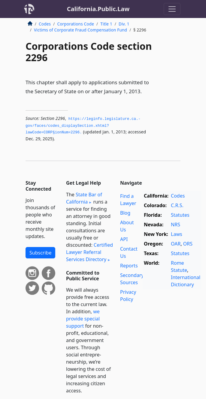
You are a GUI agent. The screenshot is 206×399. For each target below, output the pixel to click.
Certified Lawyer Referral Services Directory (89, 252)
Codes (45, 24)
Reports (129, 265)
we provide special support (83, 318)
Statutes (180, 215)
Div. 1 (124, 24)
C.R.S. (177, 205)
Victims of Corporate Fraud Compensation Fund (80, 30)
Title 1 (106, 24)
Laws (176, 234)
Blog (125, 213)
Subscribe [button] (40, 252)
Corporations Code (75, 24)
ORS (187, 243)
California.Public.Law (98, 9)
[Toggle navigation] (172, 9)
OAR (175, 243)
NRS (175, 224)
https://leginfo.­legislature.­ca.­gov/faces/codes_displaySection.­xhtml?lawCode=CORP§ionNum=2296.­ (83, 126)
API (124, 239)
